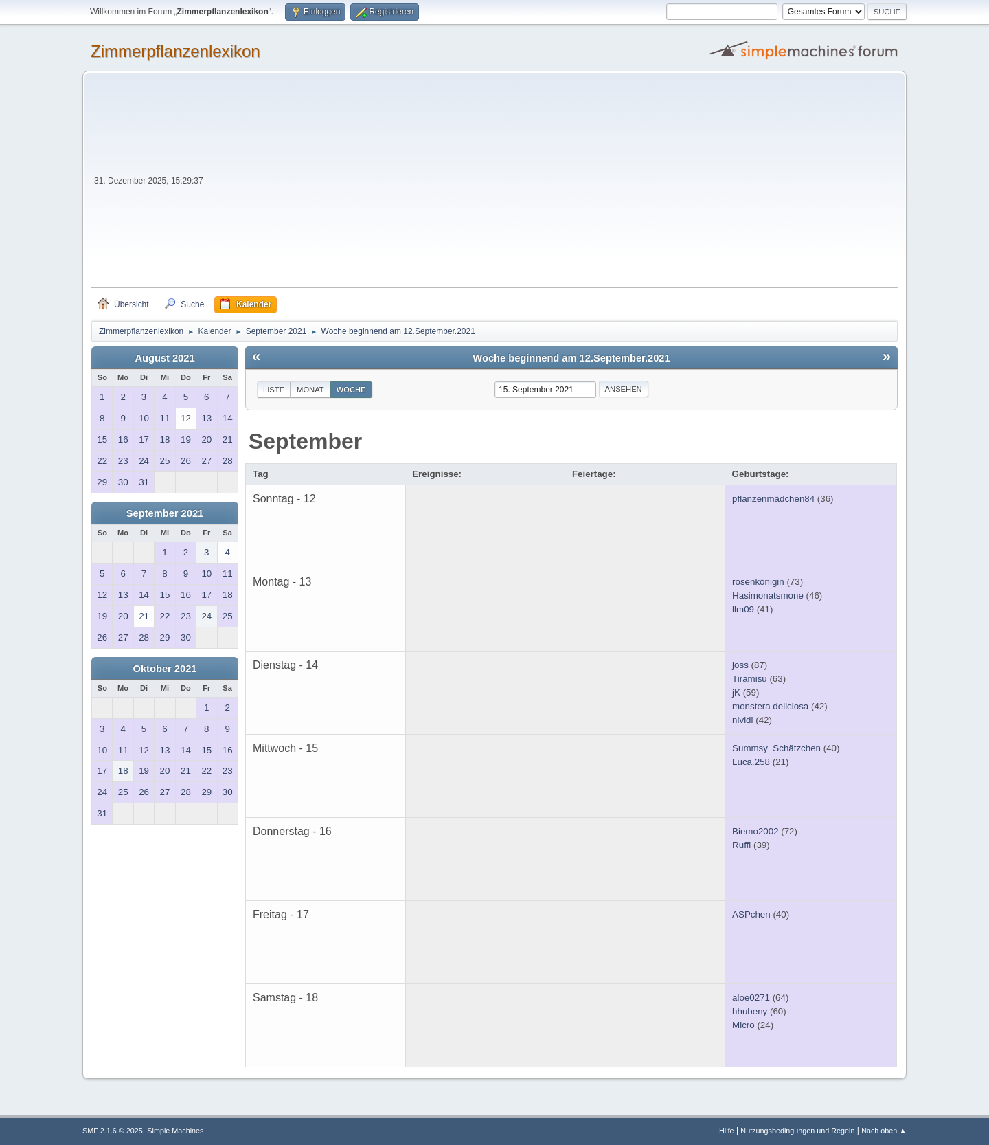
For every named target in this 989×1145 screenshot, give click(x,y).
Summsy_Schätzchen (776, 748)
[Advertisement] (552, 184)
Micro (743, 1025)
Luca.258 (751, 762)
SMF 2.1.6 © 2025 (112, 1130)
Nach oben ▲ (884, 1130)
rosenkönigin (758, 582)
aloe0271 (751, 997)
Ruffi (741, 845)
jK (736, 692)
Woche (351, 390)
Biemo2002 (755, 831)
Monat (310, 390)
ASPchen (751, 914)
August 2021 (164, 358)
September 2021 (164, 513)
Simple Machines (175, 1130)
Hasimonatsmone (768, 595)
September (305, 441)
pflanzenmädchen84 (773, 498)
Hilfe (726, 1130)
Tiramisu (749, 679)
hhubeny (749, 1011)
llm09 (743, 609)
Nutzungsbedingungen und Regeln (797, 1130)
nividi (742, 720)
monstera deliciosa (770, 706)
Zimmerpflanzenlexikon (175, 51)
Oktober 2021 (165, 668)
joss (740, 665)
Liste (273, 390)
